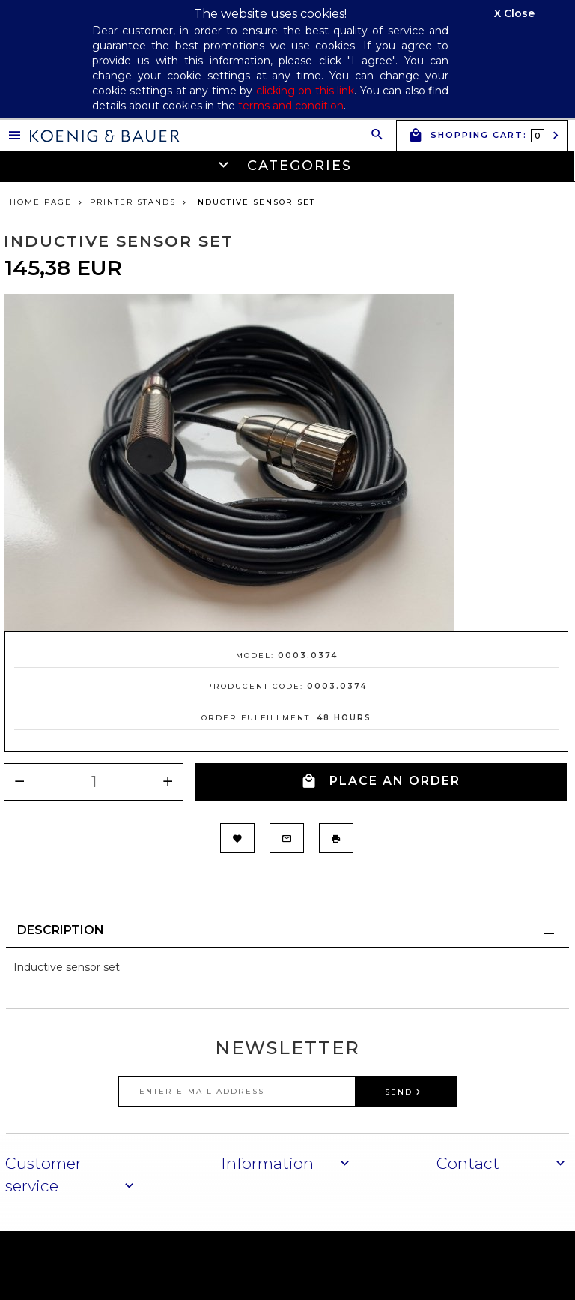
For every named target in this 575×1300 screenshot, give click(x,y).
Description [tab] (60, 930)
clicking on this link (305, 90)
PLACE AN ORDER (380, 781)
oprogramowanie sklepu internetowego (457, 1265)
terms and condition (291, 105)
